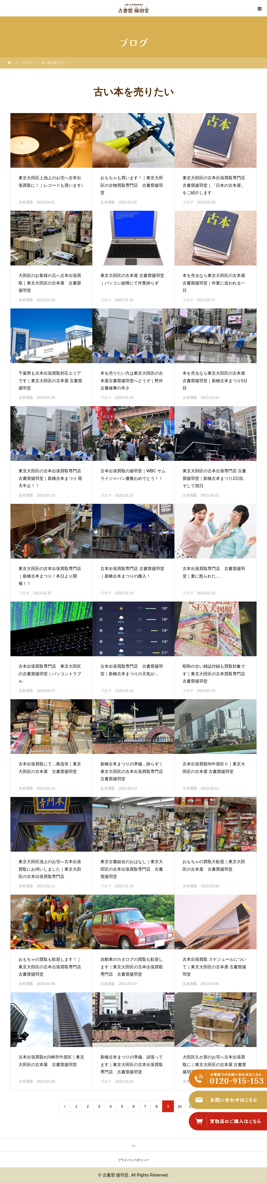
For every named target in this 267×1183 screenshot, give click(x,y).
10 (180, 1106)
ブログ (188, 202)
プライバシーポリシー (133, 1160)
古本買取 (26, 202)
